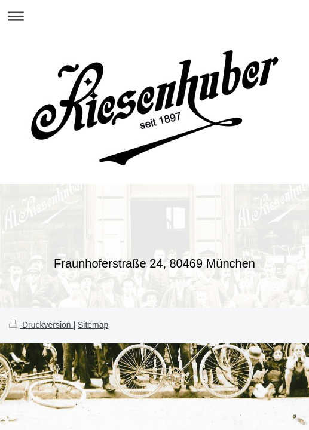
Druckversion (41, 325)
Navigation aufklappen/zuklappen (154, 16)
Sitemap (93, 325)
